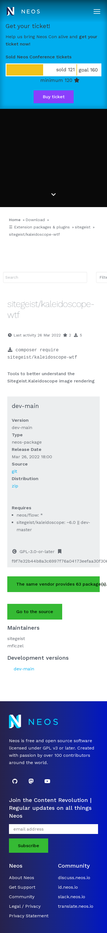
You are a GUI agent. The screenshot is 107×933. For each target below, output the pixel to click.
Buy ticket (54, 96)
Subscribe (28, 845)
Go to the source (34, 611)
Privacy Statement (28, 915)
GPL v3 (50, 748)
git (14, 471)
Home (14, 219)
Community (21, 896)
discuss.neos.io (74, 877)
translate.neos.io (75, 906)
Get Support (22, 887)
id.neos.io (68, 887)
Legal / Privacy (25, 906)
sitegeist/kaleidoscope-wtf (34, 234)
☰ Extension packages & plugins (39, 227)
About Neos (21, 877)
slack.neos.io (71, 896)
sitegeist (82, 227)
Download (35, 219)
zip (15, 486)
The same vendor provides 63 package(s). (58, 584)
